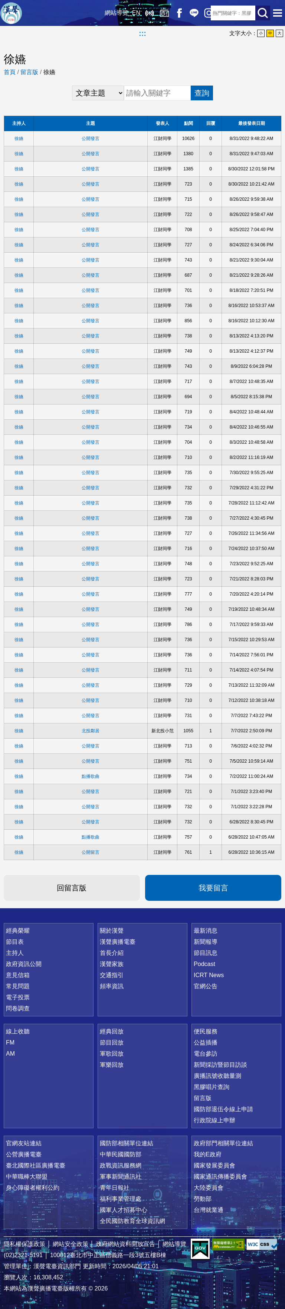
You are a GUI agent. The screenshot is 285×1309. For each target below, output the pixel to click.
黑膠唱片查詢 (211, 1087)
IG (203, 13)
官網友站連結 (24, 1143)
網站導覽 (111, 13)
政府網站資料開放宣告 (125, 1244)
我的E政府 (208, 1154)
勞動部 (203, 1199)
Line (188, 13)
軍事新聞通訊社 (120, 1176)
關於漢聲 (112, 930)
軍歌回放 (112, 1053)
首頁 (10, 72)
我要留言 (213, 888)
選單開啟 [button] (277, 13)
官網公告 (205, 986)
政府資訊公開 (24, 964)
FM (10, 1042)
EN (131, 13)
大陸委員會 (208, 1188)
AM (10, 1053)
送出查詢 (262, 13)
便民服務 (205, 1031)
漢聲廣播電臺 (11, 13)
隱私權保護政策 (24, 1244)
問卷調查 (18, 1008)
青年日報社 (115, 1188)
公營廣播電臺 (24, 1154)
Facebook (173, 13)
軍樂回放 (112, 1065)
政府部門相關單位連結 (223, 1143)
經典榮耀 (18, 930)
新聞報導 (205, 942)
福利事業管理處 (120, 1199)
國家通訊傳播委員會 (220, 1176)
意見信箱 (18, 975)
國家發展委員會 (214, 1165)
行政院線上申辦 (214, 1120)
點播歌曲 (90, 776)
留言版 (29, 72)
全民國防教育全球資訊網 (132, 1221)
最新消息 (205, 930)
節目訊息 (205, 953)
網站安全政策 (70, 1244)
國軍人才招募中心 (123, 1210)
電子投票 (18, 997)
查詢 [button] (201, 93)
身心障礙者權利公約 (32, 1188)
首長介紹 (112, 953)
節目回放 (112, 1042)
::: (142, 33)
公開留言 (90, 852)
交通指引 (112, 975)
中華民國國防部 (120, 1154)
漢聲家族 (112, 964)
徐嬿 (18, 138)
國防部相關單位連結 (126, 1143)
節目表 (15, 942)
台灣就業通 (208, 1210)
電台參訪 (205, 1053)
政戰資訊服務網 (120, 1165)
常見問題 (18, 986)
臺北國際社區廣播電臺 (35, 1165)
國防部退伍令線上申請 (223, 1109)
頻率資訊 (112, 986)
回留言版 (71, 888)
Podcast (204, 964)
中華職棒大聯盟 (27, 1176)
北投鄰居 (90, 730)
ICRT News (209, 975)
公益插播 (205, 1042)
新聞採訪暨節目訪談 (220, 1065)
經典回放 (158, 13)
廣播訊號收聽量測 (217, 1076)
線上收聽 (144, 13)
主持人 (15, 953)
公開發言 (90, 138)
